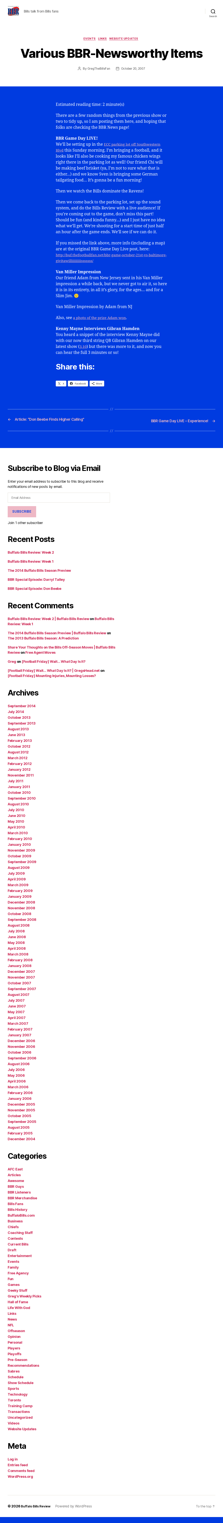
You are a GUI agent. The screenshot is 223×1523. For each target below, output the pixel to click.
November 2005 (21, 1116)
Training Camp (20, 1412)
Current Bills (18, 1250)
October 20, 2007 (133, 75)
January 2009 (20, 902)
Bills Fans (15, 1210)
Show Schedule (20, 1389)
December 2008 (21, 908)
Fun (10, 1285)
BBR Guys (16, 1192)
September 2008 (22, 926)
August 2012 (18, 758)
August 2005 (19, 1133)
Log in (12, 1465)
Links (103, 45)
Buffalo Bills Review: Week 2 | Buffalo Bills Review (48, 625)
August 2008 (19, 931)
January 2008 (20, 972)
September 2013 (22, 729)
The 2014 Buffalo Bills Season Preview (39, 576)
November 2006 (21, 1053)
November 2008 (21, 914)
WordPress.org (20, 1482)
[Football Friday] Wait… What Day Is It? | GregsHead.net (54, 677)
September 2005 (22, 1128)
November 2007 (21, 983)
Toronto (14, 1406)
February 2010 (20, 845)
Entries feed (18, 1471)
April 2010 (16, 833)
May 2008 (16, 949)
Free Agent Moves (40, 658)
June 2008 (17, 943)
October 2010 (19, 799)
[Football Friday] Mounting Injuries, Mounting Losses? (52, 682)
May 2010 (16, 827)
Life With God (19, 1314)
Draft (12, 1256)
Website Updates (126, 45)
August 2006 (19, 1070)
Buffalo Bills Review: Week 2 (31, 558)
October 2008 (19, 920)
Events (88, 45)
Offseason (16, 1337)
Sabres (13, 1377)
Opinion (14, 1343)
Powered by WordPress (76, 1512)
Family (13, 1273)
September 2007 (22, 995)
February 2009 (20, 897)
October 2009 (19, 862)
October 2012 (19, 752)
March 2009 (18, 891)
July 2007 (16, 1006)
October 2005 (19, 1122)
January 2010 (19, 850)
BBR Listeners (19, 1198)
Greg (12, 667)
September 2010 (22, 804)
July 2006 (16, 1076)
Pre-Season (17, 1366)
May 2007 (16, 1018)
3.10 (83, 353)
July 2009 (16, 879)
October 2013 (19, 723)
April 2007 (16, 1024)
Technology (17, 1400)
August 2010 (18, 810)
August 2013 (18, 735)
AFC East (15, 1175)
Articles (14, 1181)
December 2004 (21, 1145)
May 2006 (16, 1081)
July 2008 (16, 937)
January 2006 (20, 1105)
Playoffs (14, 1360)
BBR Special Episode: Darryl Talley (36, 585)
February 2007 (20, 1035)
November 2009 (21, 856)
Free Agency (18, 1279)
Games (14, 1291)
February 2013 (20, 747)
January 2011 (19, 793)
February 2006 (20, 1099)
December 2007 (21, 977)
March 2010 (18, 839)
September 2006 (22, 1064)
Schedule (15, 1383)
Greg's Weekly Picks (24, 1302)
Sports (13, 1395)
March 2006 (18, 1093)
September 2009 (22, 868)
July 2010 (16, 816)
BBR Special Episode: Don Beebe (34, 595)
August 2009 (19, 874)
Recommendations (23, 1371)
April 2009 (17, 885)
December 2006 (21, 1047)
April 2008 (17, 954)
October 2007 (19, 989)
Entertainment (20, 1262)
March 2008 (18, 960)
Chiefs (13, 1233)
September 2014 (22, 712)
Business (15, 1227)
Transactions (19, 1418)
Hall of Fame (18, 1308)
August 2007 (18, 1001)
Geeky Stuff (17, 1296)
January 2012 (19, 775)
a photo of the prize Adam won (102, 324)
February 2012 (20, 770)
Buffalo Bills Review (37, 1512)
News (12, 1325)
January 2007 (19, 1041)
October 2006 (19, 1058)
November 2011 (21, 781)
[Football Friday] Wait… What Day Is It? (53, 667)
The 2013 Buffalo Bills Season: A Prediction (43, 644)
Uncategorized (20, 1423)
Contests (15, 1244)
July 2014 (16, 718)
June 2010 (16, 822)
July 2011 (15, 787)
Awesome (16, 1187)
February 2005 (20, 1139)
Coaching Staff (20, 1239)
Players (14, 1354)
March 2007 (18, 1029)
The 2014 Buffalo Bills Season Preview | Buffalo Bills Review (57, 639)
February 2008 (20, 966)
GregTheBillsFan (97, 75)
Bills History (17, 1216)
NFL (11, 1331)
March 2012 (17, 764)
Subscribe (21, 518)
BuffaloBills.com (21, 1221)
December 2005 (21, 1110)
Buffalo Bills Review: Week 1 (30, 567)
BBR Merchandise (22, 1204)
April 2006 (17, 1087)
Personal (15, 1348)
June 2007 (17, 1012)
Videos (13, 1429)
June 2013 (16, 741)
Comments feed (21, 1477)
